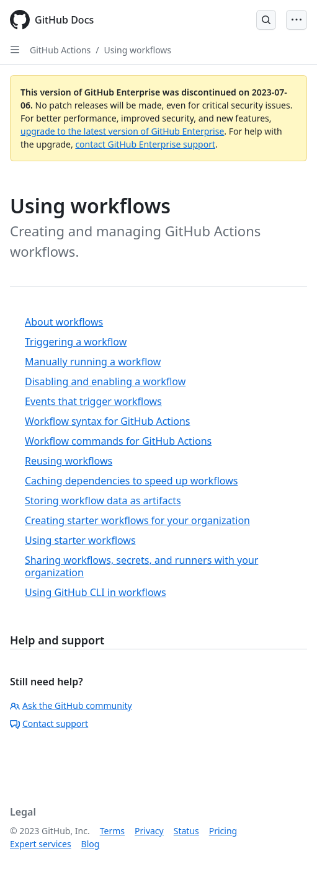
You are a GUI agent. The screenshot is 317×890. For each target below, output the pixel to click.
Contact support (49, 723)
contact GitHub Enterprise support (145, 144)
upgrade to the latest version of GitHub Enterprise (122, 131)
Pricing (223, 831)
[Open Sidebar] (15, 50)
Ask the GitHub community (71, 705)
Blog (90, 844)
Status (186, 831)
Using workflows (138, 50)
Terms (112, 831)
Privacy (149, 831)
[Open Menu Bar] (296, 20)
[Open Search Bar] (266, 20)
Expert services (40, 844)
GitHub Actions (60, 50)
